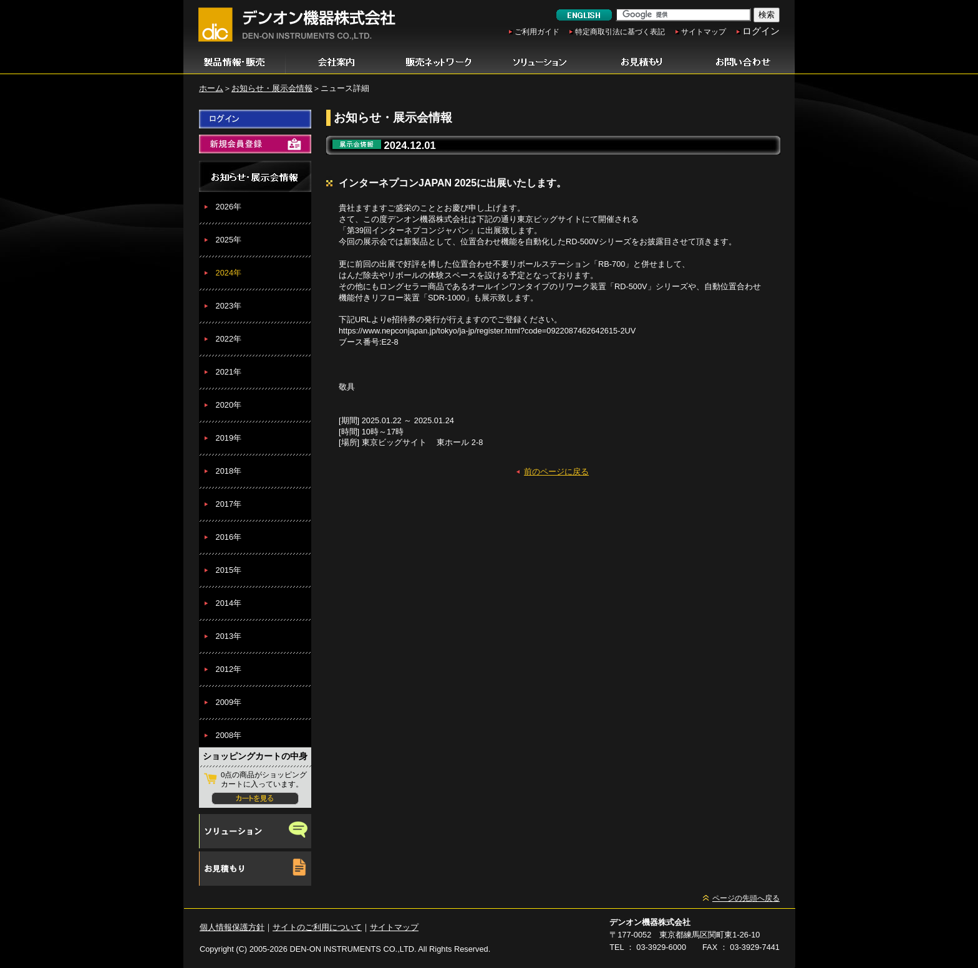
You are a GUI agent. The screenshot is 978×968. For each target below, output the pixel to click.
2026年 (228, 206)
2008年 (228, 735)
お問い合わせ (743, 62)
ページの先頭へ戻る (746, 898)
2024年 (228, 272)
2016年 (228, 537)
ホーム (211, 88)
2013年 (228, 636)
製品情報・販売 (234, 62)
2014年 (228, 603)
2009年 (228, 702)
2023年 (228, 305)
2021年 (228, 371)
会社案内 (336, 62)
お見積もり (641, 62)
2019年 (228, 438)
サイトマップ (703, 32)
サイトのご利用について (317, 927)
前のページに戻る (556, 471)
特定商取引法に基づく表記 (620, 32)
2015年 (228, 570)
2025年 (228, 239)
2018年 (228, 471)
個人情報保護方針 (232, 927)
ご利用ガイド (537, 32)
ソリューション (540, 62)
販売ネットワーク (438, 62)
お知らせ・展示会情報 (271, 88)
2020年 (228, 405)
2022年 (228, 338)
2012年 (228, 669)
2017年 (228, 504)
